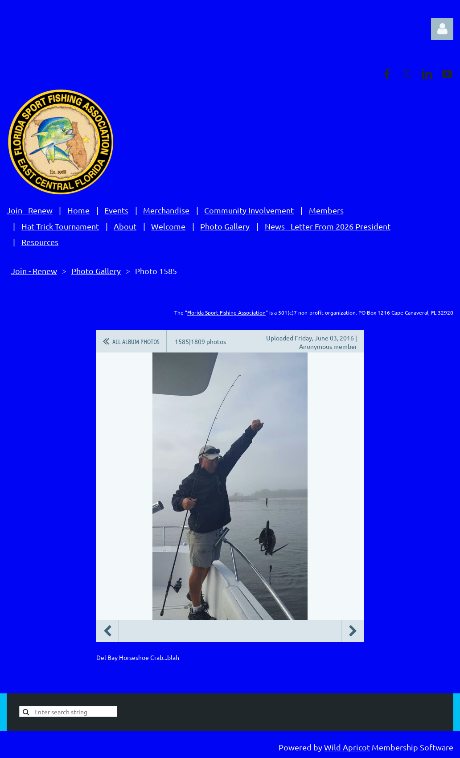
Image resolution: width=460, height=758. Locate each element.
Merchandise (166, 210)
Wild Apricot (347, 747)
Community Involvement (249, 210)
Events (116, 210)
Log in (442, 29)
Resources (39, 241)
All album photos (136, 341)
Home (78, 210)
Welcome (168, 226)
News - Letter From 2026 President (327, 226)
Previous (107, 631)
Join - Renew (30, 210)
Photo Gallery (225, 226)
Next (352, 631)
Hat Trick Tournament (60, 226)
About (125, 226)
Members (326, 210)
